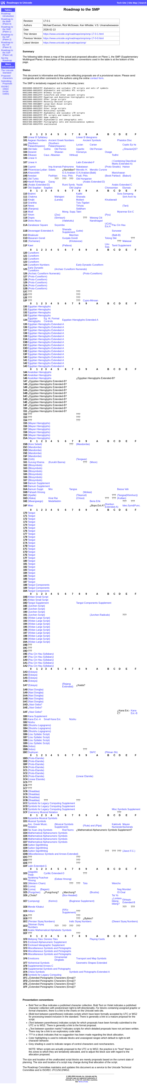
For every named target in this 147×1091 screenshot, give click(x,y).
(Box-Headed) (69, 903)
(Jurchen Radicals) (100, 622)
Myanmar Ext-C (125, 219)
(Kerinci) (52, 908)
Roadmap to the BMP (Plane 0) (7, 21)
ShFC (93, 760)
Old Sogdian (34, 195)
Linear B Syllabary (38, 145)
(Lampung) (34, 908)
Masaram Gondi (36, 245)
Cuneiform (33, 260)
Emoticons (33, 966)
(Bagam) (44, 897)
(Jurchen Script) (36, 613)
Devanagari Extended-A (41, 238)
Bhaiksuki (33, 242)
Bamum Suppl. (36, 497)
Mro (50, 497)
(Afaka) (32, 506)
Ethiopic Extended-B (128, 908)
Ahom (31, 222)
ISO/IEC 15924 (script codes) (5, 90)
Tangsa (73, 497)
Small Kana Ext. (52, 727)
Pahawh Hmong (36, 500)
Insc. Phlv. (67, 183)
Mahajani (59, 204)
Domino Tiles (51, 947)
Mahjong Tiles (35, 947)
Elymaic (126, 195)
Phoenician (34, 177)
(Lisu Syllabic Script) (39, 742)
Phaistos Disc (124, 148)
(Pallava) (67, 253)
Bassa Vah (123, 497)
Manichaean (118, 180)
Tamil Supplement (121, 253)
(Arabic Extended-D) (94, 189)
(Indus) (32, 754)
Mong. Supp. (69, 219)
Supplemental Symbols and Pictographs (49, 976)
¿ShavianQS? (130, 156)
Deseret (32, 159)
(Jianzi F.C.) (128, 858)
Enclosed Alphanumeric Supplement (47, 950)
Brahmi (32, 201)
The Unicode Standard (7, 71)
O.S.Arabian (68, 180)
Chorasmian (111, 195)
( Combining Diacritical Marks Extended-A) (124, 170)
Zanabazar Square (38, 232)
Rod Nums (68, 837)
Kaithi (79, 201)
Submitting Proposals (6, 82)
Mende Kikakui (36, 914)
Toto (85, 891)
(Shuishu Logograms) (39, 733)
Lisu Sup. (107, 253)
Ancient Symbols (92, 148)
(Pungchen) (34, 900)
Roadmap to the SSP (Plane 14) (7, 52)
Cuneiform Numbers (39, 272)
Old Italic (32, 156)
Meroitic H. (82, 177)
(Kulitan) (121, 506)
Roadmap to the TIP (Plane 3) (7, 44)
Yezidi (79, 192)
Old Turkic (33, 186)
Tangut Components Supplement (93, 610)
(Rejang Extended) (67, 692)
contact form (97, 78)
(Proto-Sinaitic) (113, 174)
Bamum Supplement (39, 491)
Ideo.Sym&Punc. (131, 513)
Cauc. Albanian (52, 162)
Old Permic (60, 156)
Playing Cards (97, 947)
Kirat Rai (53, 506)
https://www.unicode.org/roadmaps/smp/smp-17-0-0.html (73, 38)
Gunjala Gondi (70, 245)
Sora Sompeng (125, 201)
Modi (30, 219)
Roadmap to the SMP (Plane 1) (7, 29)
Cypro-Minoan (90, 308)
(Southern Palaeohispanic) (57, 152)
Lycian (79, 152)
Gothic (47, 156)
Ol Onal (121, 900)
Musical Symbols (37, 829)
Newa (31, 213)
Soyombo (59, 232)
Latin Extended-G (37, 873)
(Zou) (57, 222)
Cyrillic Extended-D (54, 881)
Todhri (115, 162)
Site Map (132, 3)
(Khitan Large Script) (39, 625)
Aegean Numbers (37, 148)
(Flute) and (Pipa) (92, 833)
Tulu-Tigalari (82, 210)
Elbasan (32, 162)
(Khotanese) (75, 248)
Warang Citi (96, 225)
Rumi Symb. (68, 192)
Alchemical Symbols (39, 970)
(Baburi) (126, 183)
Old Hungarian (84, 186)
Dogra (31, 225)
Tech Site (121, 3)
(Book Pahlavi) (113, 183)
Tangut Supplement (38, 610)
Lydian (43, 177)
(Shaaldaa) (34, 799)
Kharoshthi (34, 180)
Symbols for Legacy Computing (44, 982)
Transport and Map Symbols (91, 966)
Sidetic (52, 177)
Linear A (32, 165)
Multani (80, 207)
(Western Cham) (37, 891)
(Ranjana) (33, 216)
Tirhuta (80, 213)
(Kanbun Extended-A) (111, 513)
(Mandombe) (83, 452)
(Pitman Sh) (111, 760)
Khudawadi (111, 207)
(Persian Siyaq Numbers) (41, 929)
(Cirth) (31, 467)
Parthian (52, 183)
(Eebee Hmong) (62, 886)
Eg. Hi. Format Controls (51, 327)
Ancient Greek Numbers (61, 148)
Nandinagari (96, 228)
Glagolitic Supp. (33, 881)
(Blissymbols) (35, 473)
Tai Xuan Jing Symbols (40, 837)
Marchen (74, 242)
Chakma (32, 204)
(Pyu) (108, 222)
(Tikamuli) (81, 503)
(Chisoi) (80, 506)
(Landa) (58, 207)
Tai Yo (115, 903)
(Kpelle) (32, 503)
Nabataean (82, 174)
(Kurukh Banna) (56, 470)
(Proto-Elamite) (36, 766)
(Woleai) (87, 500)
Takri (78, 219)
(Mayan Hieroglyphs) (39, 431)
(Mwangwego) (35, 509)
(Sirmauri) (59, 225)
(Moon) (93, 470)
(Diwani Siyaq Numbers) (125, 929)
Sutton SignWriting (38, 852)
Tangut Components (39, 592)
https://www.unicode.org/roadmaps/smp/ (64, 42)
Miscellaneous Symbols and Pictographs (49, 956)
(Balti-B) (116, 242)
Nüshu (72, 727)
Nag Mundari (124, 897)
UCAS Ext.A (108, 232)
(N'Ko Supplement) (69, 918)
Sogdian (48, 195)
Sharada (80, 204)
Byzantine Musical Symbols (42, 826)
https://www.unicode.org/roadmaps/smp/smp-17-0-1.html (73, 34)
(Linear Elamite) (84, 784)
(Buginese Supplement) (81, 908)
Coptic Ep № (129, 152)
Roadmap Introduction (7, 14)
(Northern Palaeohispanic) (36, 152)
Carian (93, 152)
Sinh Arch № (129, 204)
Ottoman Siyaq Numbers (36, 933)
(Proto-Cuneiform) (92, 281)
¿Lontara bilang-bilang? (117, 909)
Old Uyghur (75, 195)
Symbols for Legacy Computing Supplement (51, 811)
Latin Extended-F (85, 170)
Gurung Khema (36, 470)
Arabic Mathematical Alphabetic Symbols (49, 938)
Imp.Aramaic (55, 174)
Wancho (116, 891)
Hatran (126, 174)
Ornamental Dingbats (60, 966)
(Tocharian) (34, 248)
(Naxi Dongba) (35, 697)
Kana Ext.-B (134, 719)
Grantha (32, 210)
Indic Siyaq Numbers (80, 929)
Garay (51, 189)
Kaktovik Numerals (117, 833)
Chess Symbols (36, 979)
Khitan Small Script (38, 604)
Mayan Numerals (127, 833)
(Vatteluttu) (68, 228)
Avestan (32, 183)
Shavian (58, 159)
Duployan (33, 760)
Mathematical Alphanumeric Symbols (47, 840)
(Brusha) (94, 900)
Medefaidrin (54, 509)
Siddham (81, 216)
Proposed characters (7, 77)
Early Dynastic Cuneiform (89, 272)
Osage (108, 159)
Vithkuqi (73, 162)
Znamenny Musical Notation (43, 820)
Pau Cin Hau (119, 232)
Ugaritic (80, 156)
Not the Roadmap (6, 59)
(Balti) (93, 180)
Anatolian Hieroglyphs (39, 380)
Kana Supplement (37, 724)
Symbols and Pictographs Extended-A (89, 979)
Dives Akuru (34, 228)
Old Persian (96, 156)
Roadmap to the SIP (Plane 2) (7, 37)
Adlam (31, 918)
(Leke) (79, 238)
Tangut (31, 520)
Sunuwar (116, 238)
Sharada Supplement (68, 238)
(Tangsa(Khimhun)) (127, 503)
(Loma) (32, 894)
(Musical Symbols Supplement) (63, 833)
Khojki (31, 207)
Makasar (127, 248)
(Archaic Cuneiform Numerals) (70, 277)
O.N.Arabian (82, 180)
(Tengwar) (81, 467)
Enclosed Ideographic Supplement (46, 953)
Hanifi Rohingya (36, 189)
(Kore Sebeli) (35, 452)
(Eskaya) (32, 679)
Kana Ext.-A (34, 727)
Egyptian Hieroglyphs (39, 314)
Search (142, 3)
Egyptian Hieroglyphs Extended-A (80, 327)
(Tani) (125, 213)
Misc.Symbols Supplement (126, 817)
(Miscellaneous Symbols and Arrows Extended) (53, 861)
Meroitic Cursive (98, 177)
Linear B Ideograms (86, 145)
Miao (30, 513)
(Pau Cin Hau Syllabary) (41, 661)
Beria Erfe (95, 509)
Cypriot (32, 174)
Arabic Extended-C (122, 192)
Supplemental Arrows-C (40, 973)
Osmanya (81, 159)
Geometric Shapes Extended (91, 970)
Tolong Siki (110, 245)
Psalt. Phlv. (82, 183)
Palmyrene (68, 174)
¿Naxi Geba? (35, 712)
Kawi (30, 253)
